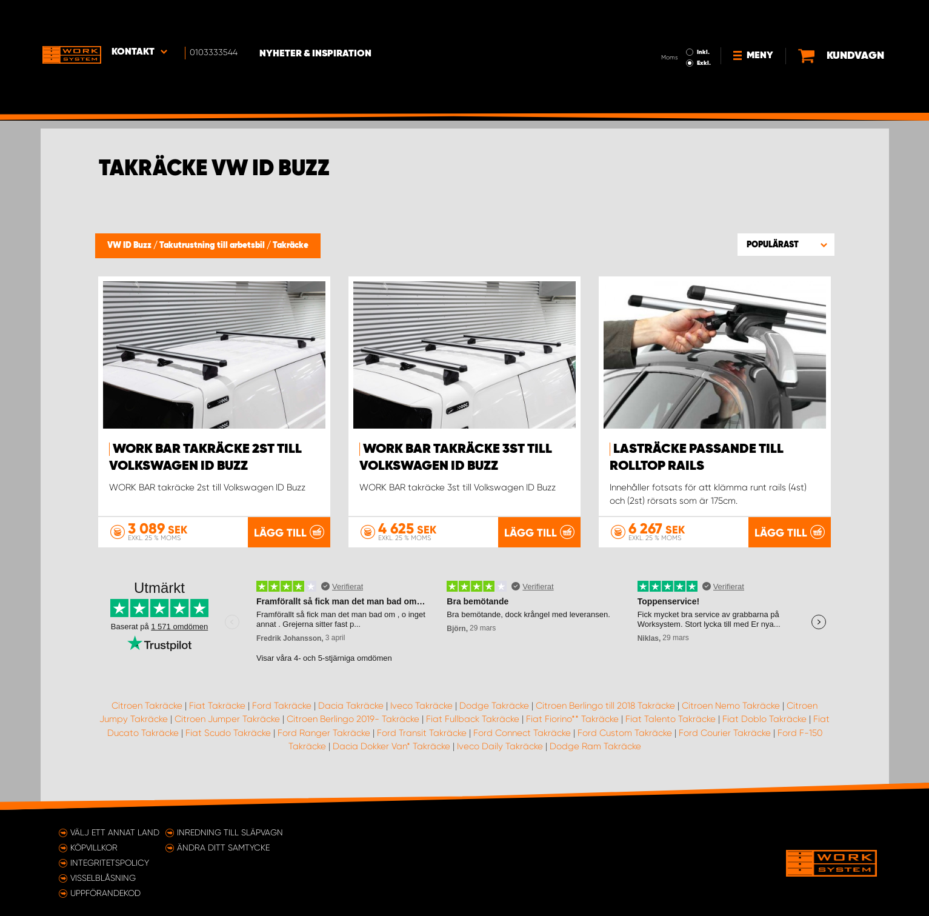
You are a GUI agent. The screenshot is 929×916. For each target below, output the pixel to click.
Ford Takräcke (281, 705)
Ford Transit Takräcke (422, 732)
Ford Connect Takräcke (522, 732)
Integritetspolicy (109, 863)
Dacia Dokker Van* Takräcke (391, 746)
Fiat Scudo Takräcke (228, 732)
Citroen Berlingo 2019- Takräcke (353, 719)
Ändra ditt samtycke (223, 847)
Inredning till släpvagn (230, 832)
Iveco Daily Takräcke (500, 746)
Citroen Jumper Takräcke (227, 719)
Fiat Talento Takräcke (670, 719)
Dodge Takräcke (494, 705)
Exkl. (665, 28)
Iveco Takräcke (421, 705)
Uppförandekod (105, 893)
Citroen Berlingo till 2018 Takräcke (605, 705)
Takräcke (290, 245)
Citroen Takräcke (147, 705)
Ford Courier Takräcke (725, 732)
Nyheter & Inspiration (320, 19)
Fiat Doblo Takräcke (764, 719)
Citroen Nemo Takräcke (731, 705)
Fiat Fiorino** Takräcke (572, 719)
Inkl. (664, 17)
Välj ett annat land (114, 832)
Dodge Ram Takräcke (595, 746)
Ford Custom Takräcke (625, 732)
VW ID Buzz (130, 245)
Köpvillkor (94, 847)
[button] (786, 244)
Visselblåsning (103, 878)
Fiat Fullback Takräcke (472, 719)
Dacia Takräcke (351, 705)
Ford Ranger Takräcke (324, 732)
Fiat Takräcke (217, 705)
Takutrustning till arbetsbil (213, 245)
